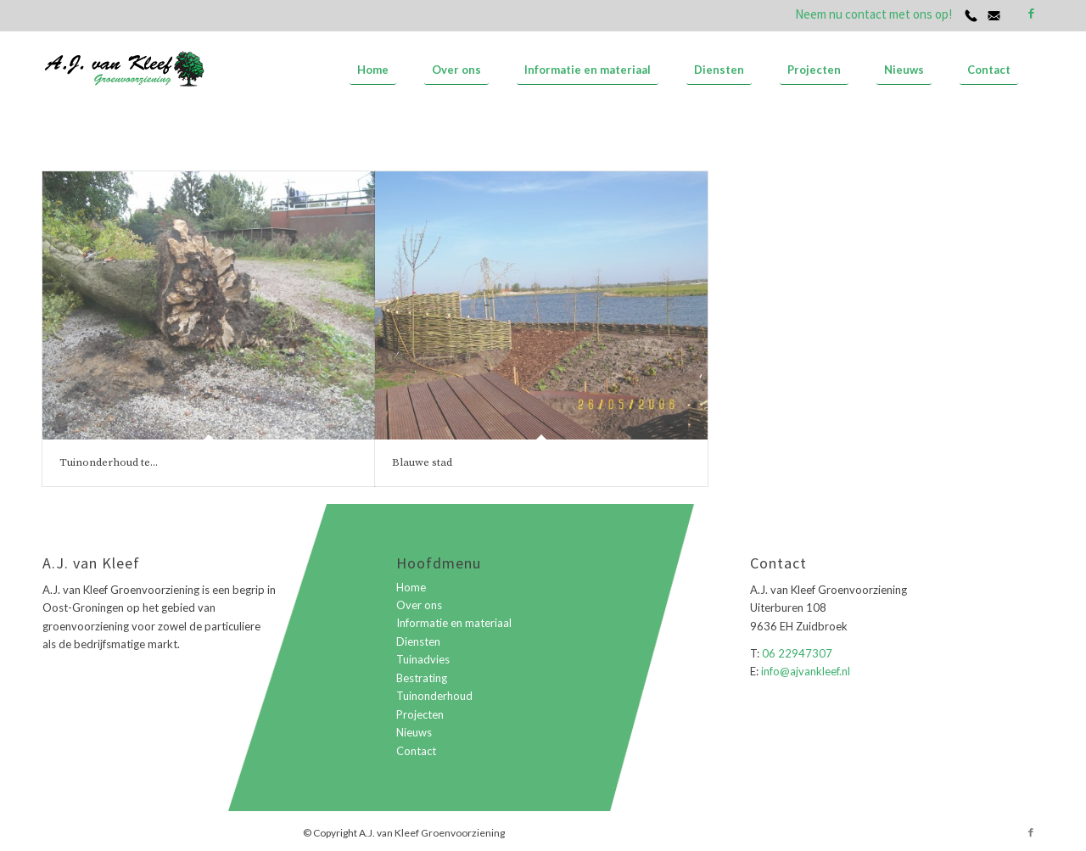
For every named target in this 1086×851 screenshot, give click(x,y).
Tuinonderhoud (434, 696)
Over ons (419, 605)
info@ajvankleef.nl (804, 671)
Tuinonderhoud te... (108, 462)
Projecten (420, 714)
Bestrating (421, 678)
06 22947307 (797, 653)
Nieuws (414, 732)
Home (411, 587)
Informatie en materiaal (454, 623)
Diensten (418, 641)
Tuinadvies (423, 659)
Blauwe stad (422, 462)
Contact (416, 751)
